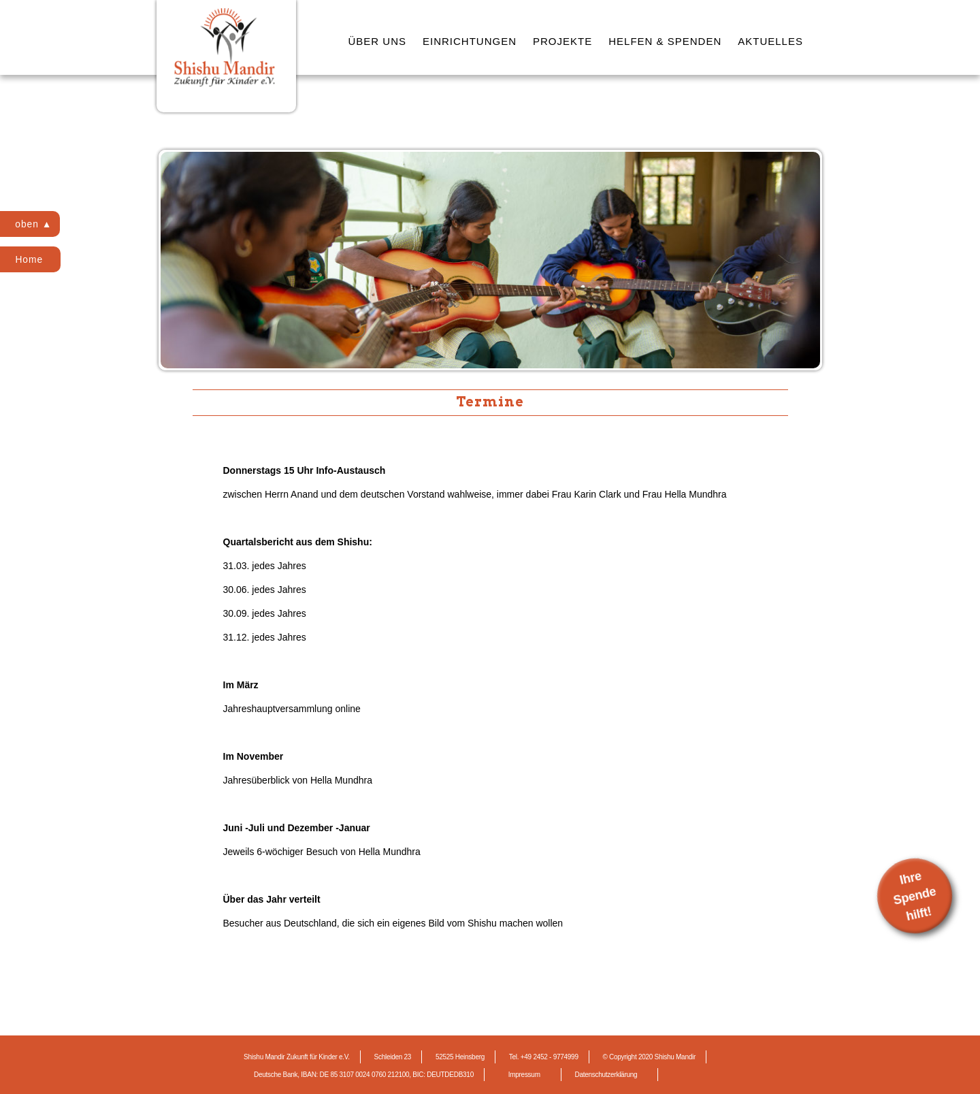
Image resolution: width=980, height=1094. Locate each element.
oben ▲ (35, 224)
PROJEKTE (562, 41)
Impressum (524, 1074)
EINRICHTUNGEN (470, 41)
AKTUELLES (770, 41)
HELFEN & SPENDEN (664, 41)
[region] (490, 260)
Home (30, 259)
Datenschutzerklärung (605, 1074)
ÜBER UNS (377, 41)
